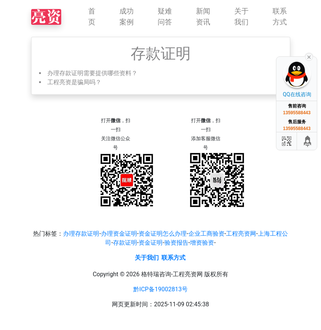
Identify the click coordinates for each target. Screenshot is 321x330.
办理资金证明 (119, 233)
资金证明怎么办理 (163, 233)
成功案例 (126, 16)
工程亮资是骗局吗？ (74, 82)
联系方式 (280, 16)
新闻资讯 (203, 16)
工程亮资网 (241, 233)
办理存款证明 (81, 233)
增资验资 (202, 242)
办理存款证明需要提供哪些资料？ (92, 73)
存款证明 (125, 242)
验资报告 (176, 242)
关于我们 (241, 16)
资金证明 (151, 242)
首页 (91, 16)
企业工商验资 (206, 233)
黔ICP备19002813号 (160, 289)
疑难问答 (165, 16)
